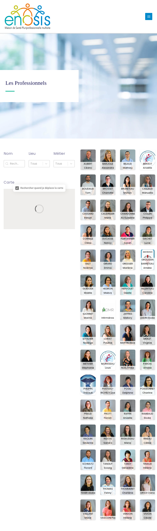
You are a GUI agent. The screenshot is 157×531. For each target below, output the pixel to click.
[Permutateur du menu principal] (148, 16)
